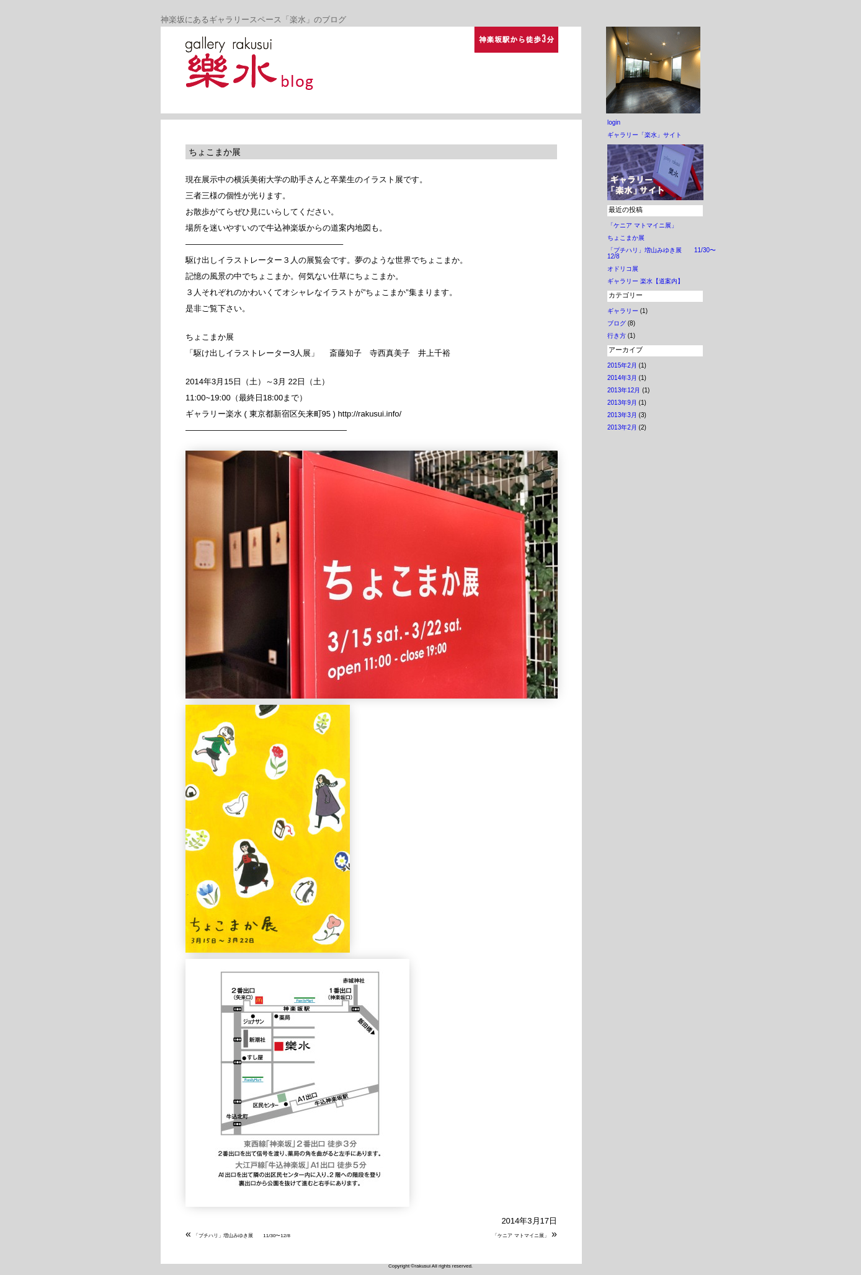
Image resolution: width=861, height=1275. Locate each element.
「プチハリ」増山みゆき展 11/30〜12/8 (242, 1235)
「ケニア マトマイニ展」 (520, 1235)
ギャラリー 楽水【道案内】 (645, 281)
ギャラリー (622, 310)
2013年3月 (622, 415)
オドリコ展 (622, 268)
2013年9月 (622, 402)
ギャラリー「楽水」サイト (644, 134)
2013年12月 (623, 390)
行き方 (616, 335)
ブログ (616, 323)
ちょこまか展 (215, 152)
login (613, 122)
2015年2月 (622, 365)
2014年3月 (622, 377)
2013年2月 (622, 427)
